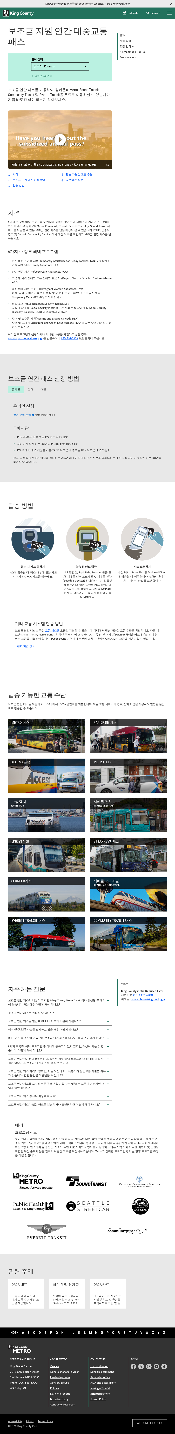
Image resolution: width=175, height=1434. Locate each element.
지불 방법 (126, 41)
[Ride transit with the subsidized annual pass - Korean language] (60, 139)
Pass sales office (100, 1377)
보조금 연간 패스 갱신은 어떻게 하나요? (59, 1096)
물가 (122, 35)
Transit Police (98, 1399)
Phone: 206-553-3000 (24, 1382)
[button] (171, 4)
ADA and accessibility (103, 1382)
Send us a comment (102, 1371)
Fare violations (128, 57)
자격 (15, 174)
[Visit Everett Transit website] (46, 1230)
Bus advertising (59, 1399)
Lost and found (99, 1366)
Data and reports (60, 1393)
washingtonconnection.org (23, 338)
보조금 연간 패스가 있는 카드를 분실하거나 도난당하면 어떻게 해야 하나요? (59, 1105)
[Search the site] (153, 13)
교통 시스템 (52, 630)
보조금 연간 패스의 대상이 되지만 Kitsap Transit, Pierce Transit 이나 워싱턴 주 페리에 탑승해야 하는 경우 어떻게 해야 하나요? (59, 1002)
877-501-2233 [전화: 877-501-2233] (69, 338)
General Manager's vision (64, 1371)
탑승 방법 (18, 185)
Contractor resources (62, 1404)
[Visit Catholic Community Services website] (139, 1181)
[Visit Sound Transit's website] (86, 1181)
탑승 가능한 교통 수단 (79, 174)
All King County (149, 1423)
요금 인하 (126, 46)
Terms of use (45, 1421)
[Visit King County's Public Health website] (33, 1205)
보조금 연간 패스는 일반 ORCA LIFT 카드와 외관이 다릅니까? (59, 1021)
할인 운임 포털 (22, 414)
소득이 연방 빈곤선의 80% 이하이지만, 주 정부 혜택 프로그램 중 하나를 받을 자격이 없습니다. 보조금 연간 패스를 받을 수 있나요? (59, 1060)
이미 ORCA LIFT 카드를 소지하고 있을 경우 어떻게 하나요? (59, 1030)
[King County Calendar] (131, 13)
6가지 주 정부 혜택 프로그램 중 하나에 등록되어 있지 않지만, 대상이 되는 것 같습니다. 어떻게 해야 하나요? (59, 1048)
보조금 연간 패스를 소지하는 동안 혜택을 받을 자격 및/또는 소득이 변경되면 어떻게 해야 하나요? (59, 1085)
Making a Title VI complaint (100, 1388)
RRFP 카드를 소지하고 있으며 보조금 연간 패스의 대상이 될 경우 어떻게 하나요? (59, 1038)
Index (14, 1333)
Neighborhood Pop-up (132, 51)
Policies (54, 1388)
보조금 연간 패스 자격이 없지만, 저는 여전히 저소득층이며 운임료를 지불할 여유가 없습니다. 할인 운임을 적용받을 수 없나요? (59, 1073)
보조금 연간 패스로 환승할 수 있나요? (59, 1013)
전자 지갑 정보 (26, 646)
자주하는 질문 (74, 179)
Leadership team (60, 1377)
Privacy (30, 1421)
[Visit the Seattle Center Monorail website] (140, 1206)
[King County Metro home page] (21, 1349)
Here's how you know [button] (117, 3)
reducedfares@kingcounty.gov (148, 999)
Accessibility (15, 1421)
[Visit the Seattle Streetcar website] (87, 1205)
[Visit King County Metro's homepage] (33, 1181)
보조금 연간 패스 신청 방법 (29, 179)
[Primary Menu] (169, 13)
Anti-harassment (100, 1393)
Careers (54, 1366)
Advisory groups (59, 1382)
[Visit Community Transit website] (126, 1230)
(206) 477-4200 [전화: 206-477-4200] (143, 995)
